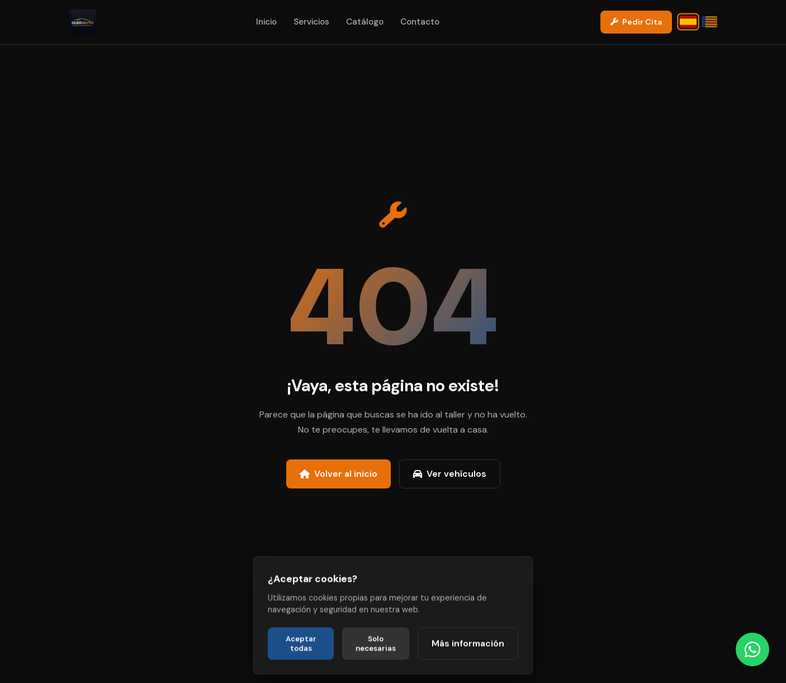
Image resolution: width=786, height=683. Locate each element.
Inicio (266, 21)
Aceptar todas (301, 665)
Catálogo (364, 21)
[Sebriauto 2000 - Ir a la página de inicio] (82, 22)
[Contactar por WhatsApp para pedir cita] (636, 22)
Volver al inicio (338, 474)
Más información (468, 665)
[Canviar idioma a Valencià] (709, 21)
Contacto (419, 21)
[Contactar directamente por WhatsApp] (752, 649)
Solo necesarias (376, 665)
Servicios (311, 21)
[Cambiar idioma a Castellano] (688, 22)
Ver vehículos (449, 474)
